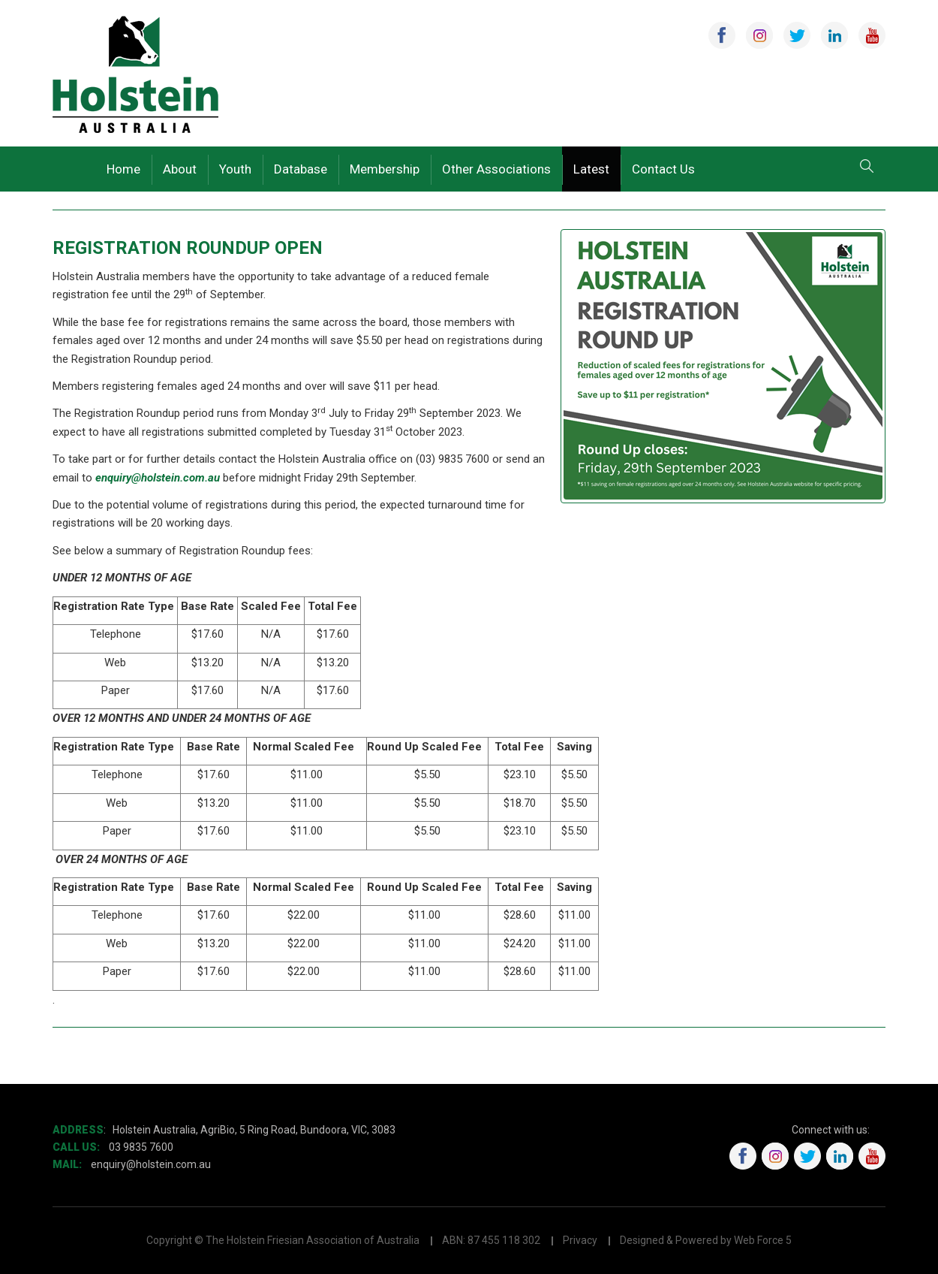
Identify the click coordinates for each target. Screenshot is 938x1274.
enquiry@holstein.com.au (157, 478)
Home (123, 169)
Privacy (580, 1240)
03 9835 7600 (141, 1147)
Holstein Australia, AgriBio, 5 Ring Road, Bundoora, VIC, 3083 (254, 1130)
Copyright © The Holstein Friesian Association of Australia (282, 1240)
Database (300, 169)
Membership (384, 169)
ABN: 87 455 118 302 (491, 1240)
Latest (591, 169)
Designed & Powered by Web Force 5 (706, 1240)
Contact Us (663, 169)
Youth (235, 169)
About (180, 169)
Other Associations (496, 169)
